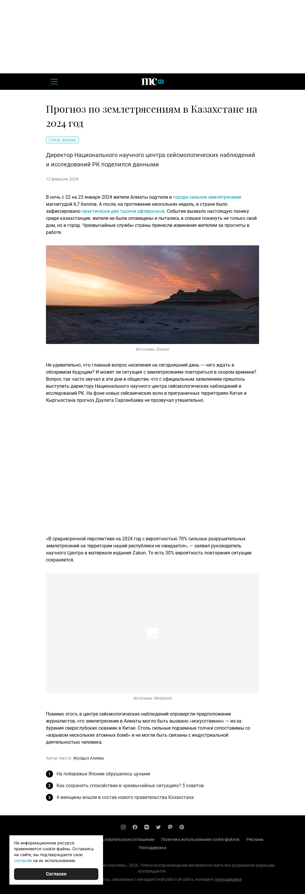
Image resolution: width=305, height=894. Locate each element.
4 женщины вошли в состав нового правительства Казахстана (125, 797)
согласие (23, 860)
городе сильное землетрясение (207, 197)
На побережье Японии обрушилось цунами (103, 774)
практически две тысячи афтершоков (123, 211)
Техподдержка (153, 847)
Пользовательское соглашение (124, 839)
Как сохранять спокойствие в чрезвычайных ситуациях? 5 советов (130, 785)
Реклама (254, 839)
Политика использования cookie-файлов (200, 839)
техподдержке (228, 879)
